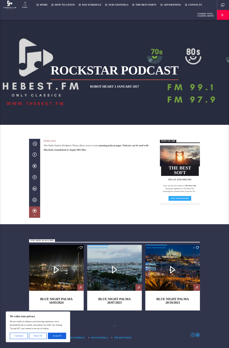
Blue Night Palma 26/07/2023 (114, 300)
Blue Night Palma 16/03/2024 (56, 300)
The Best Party (146, 4)
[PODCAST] (50, 141)
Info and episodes (180, 198)
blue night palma (98, 248)
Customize (18, 336)
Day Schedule (91, 4)
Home (44, 4)
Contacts (195, 4)
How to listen (65, 4)
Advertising (172, 4)
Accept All (57, 336)
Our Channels (119, 4)
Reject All (38, 336)
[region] (38, 327)
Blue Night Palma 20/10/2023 (172, 300)
